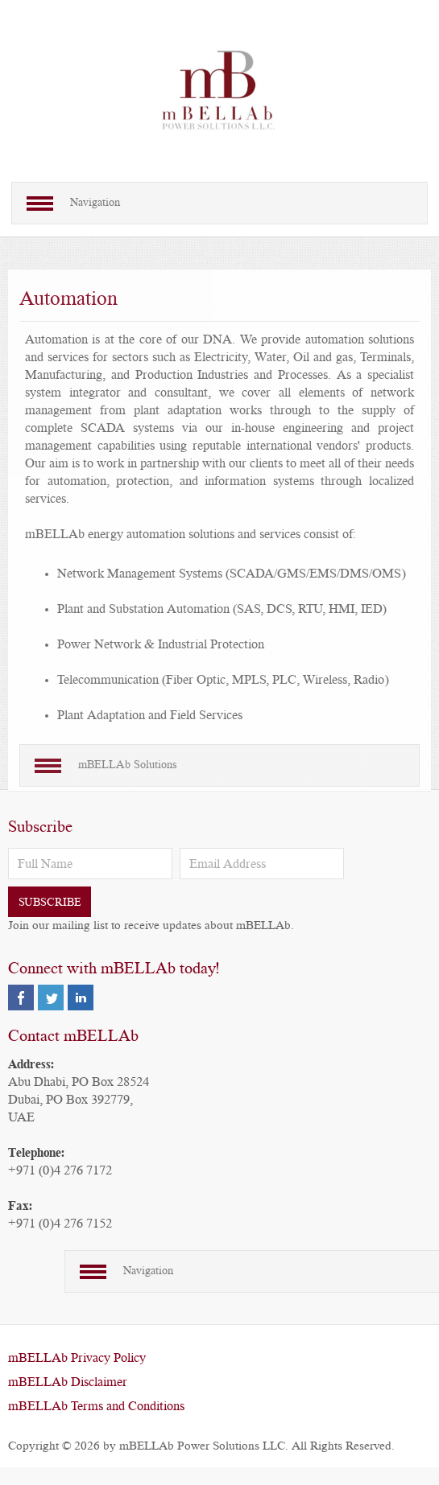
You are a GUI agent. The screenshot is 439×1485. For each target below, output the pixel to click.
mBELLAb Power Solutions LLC (202, 1446)
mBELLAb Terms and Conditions (96, 1406)
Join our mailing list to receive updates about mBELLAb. (151, 925)
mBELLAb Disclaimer (67, 1382)
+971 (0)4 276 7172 (60, 1170)
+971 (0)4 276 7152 (60, 1223)
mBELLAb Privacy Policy (77, 1357)
